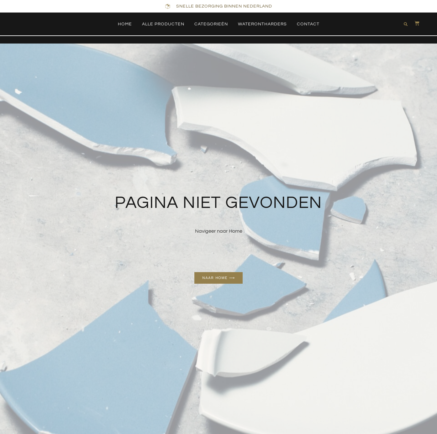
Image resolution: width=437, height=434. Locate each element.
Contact (308, 24)
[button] (404, 24)
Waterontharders (262, 24)
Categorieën (211, 24)
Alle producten (163, 24)
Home (125, 24)
